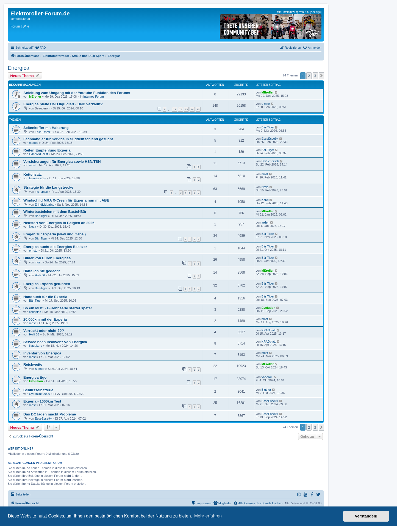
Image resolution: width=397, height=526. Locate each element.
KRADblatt (269, 330)
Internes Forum (93, 96)
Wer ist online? (20, 448)
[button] (321, 75)
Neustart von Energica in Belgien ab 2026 (59, 223)
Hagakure (35, 345)
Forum (15, 26)
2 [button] (309, 75)
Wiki (26, 26)
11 (174, 109)
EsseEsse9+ (43, 132)
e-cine (266, 103)
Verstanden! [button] (366, 516)
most (32, 165)
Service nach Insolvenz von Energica (55, 342)
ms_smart (41, 191)
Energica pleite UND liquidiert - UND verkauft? (63, 104)
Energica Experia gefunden (46, 284)
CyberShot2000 (39, 393)
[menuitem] (40, 47)
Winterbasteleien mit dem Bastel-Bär (54, 212)
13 (186, 109)
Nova (265, 187)
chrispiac (35, 311)
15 (198, 109)
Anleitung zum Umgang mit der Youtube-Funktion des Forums (76, 93)
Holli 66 (40, 275)
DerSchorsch (270, 161)
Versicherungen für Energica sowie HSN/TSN (62, 161)
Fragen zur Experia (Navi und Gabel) (54, 234)
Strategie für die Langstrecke (48, 187)
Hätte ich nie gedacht (41, 271)
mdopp (33, 142)
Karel (265, 200)
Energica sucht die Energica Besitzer (55, 247)
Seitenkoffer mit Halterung (46, 128)
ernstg (33, 250)
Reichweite (32, 364)
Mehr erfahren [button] (208, 516)
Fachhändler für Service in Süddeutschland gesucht (68, 139)
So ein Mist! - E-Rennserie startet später (57, 308)
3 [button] (315, 75)
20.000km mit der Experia (45, 319)
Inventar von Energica (42, 353)
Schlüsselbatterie (38, 390)
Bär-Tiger (268, 127)
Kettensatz (32, 174)
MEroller (35, 96)
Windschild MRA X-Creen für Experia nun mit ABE (66, 200)
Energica (18, 68)
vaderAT (267, 377)
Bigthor (40, 368)
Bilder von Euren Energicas (47, 258)
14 (192, 109)
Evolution (268, 307)
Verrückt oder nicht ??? (43, 331)
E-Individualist (38, 154)
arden (265, 222)
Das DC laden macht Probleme (49, 414)
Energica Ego (34, 377)
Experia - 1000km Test (42, 401)
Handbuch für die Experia (45, 297)
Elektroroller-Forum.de (40, 13)
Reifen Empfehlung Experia (46, 150)
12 (180, 109)
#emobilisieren (20, 18)
